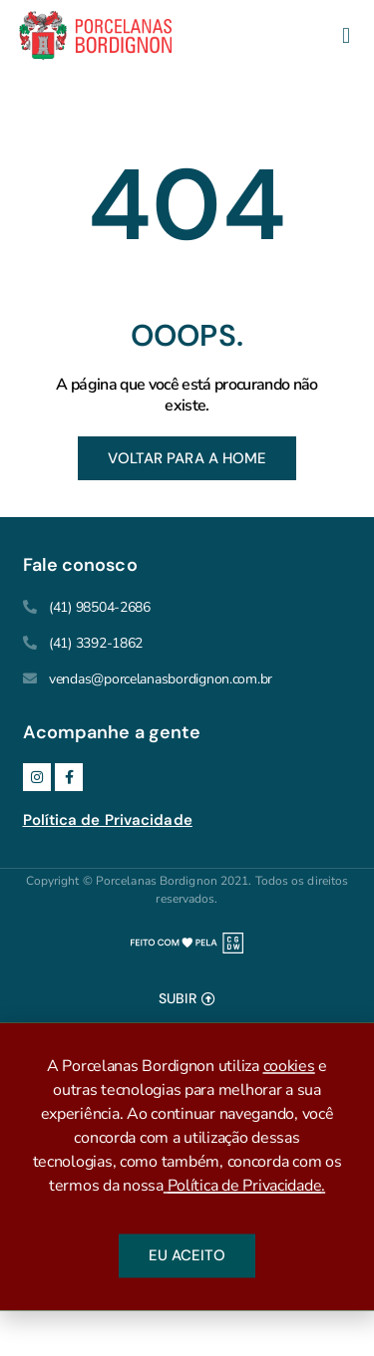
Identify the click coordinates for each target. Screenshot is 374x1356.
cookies (289, 1071)
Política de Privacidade (107, 820)
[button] (345, 36)
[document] (187, 1166)
